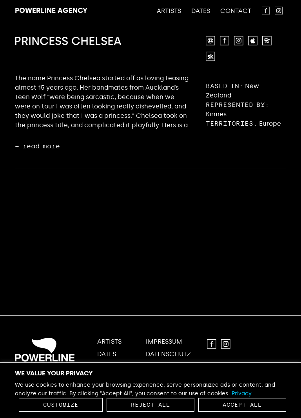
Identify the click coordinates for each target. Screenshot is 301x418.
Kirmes (216, 114)
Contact (235, 11)
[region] (150, 390)
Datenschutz (168, 354)
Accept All (242, 405)
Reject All (150, 405)
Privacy (242, 393)
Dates (200, 11)
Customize (60, 405)
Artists (169, 11)
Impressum (164, 341)
